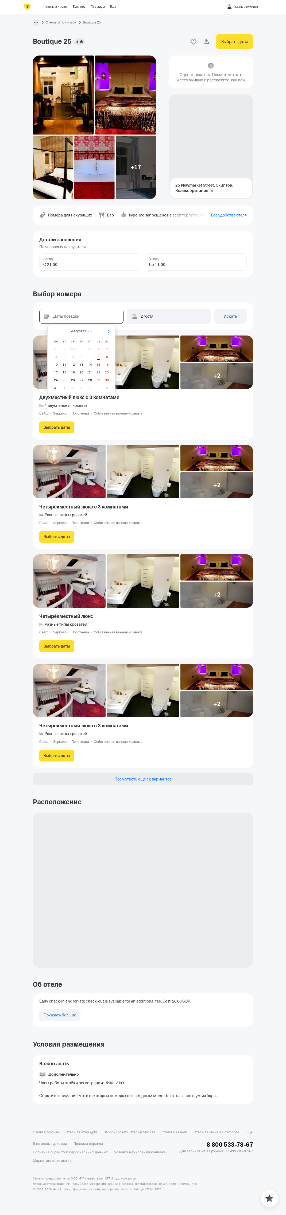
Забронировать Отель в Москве (129, 1132)
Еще (249, 1132)
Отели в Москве (46, 1132)
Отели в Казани (174, 1132)
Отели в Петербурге (81, 1132)
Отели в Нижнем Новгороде (216, 1132)
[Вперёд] (108, 331)
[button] (36, 22)
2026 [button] (87, 331)
